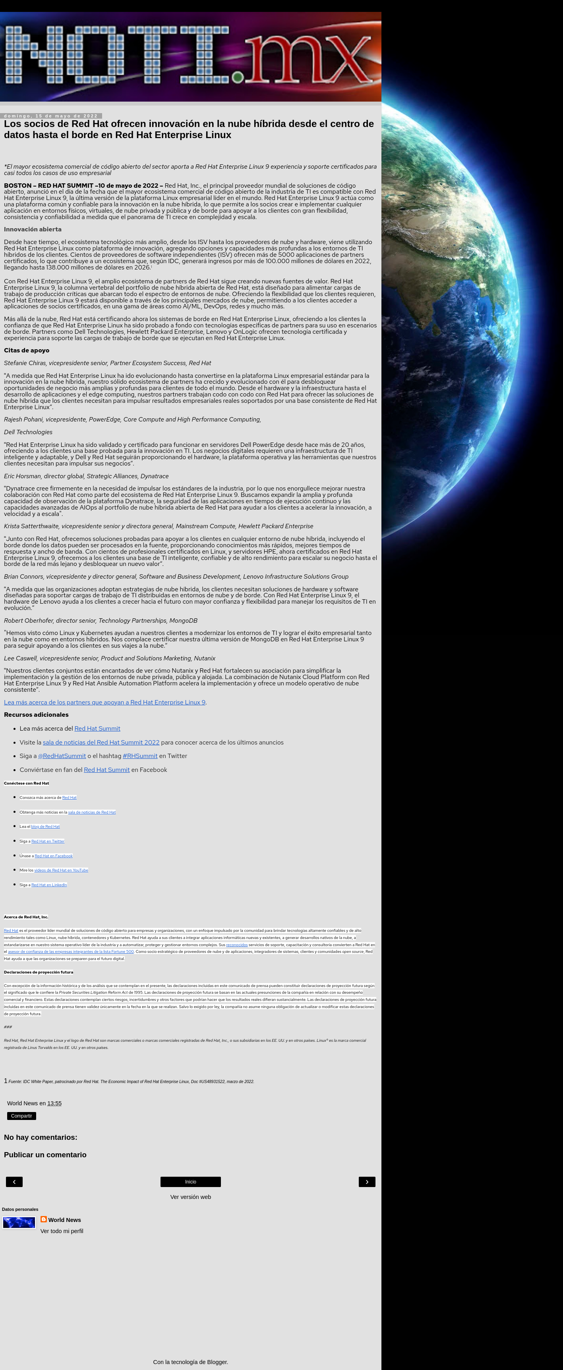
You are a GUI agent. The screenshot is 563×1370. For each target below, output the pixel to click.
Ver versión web (190, 1197)
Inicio (190, 1182)
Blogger (217, 1362)
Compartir (21, 1116)
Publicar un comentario (45, 1155)
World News (64, 1220)
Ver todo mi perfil (62, 1231)
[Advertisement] (190, 1296)
